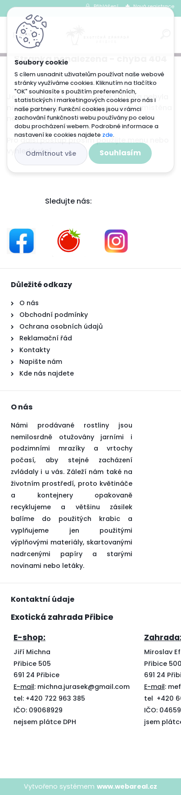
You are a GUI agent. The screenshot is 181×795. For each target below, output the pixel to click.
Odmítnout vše (51, 153)
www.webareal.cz (127, 786)
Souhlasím (120, 153)
